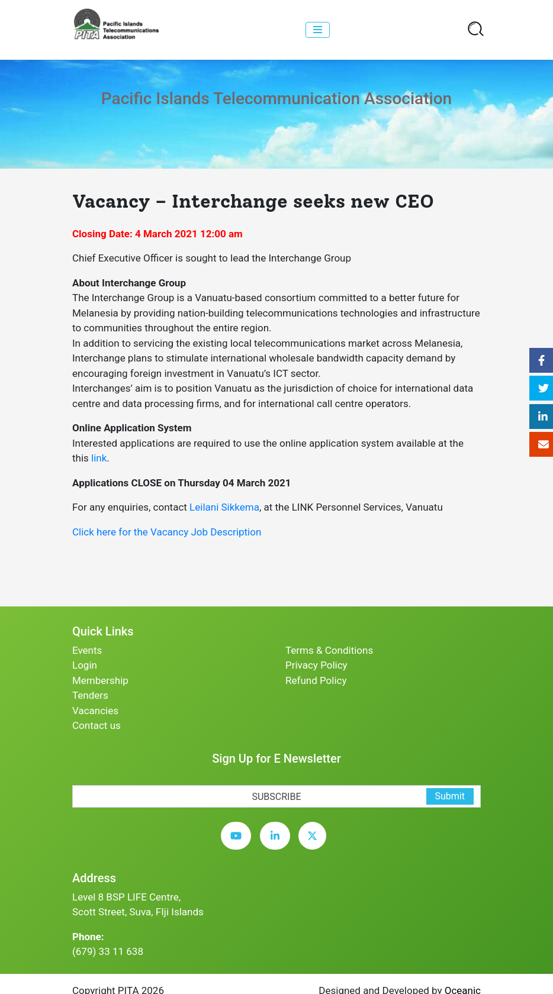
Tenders (90, 695)
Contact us (96, 725)
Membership (100, 680)
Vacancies (95, 711)
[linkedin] (278, 845)
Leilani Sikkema (224, 507)
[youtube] (239, 845)
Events (87, 650)
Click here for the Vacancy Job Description (166, 532)
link (99, 458)
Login (84, 665)
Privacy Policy (316, 665)
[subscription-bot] (72, 777)
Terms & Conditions (329, 650)
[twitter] (315, 845)
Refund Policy (316, 680)
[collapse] (318, 30)
